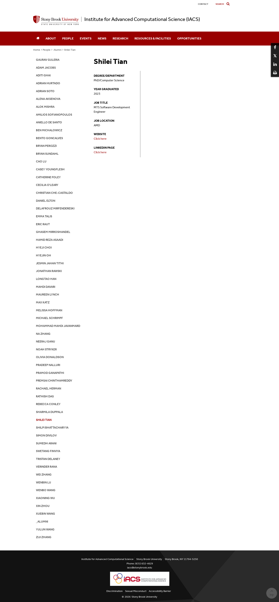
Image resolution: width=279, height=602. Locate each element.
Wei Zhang (44, 474)
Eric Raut (43, 224)
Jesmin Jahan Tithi (50, 263)
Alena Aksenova (48, 99)
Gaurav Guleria (47, 59)
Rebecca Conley (48, 404)
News (102, 38)
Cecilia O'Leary (47, 185)
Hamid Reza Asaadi (49, 240)
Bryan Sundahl (47, 153)
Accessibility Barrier (160, 591)
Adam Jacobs (46, 67)
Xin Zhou (43, 506)
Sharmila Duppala (49, 412)
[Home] (37, 39)
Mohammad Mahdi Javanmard (58, 326)
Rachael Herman (48, 388)
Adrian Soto (45, 91)
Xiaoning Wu (45, 498)
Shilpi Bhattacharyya (52, 427)
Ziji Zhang (43, 537)
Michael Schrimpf (49, 318)
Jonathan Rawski (49, 271)
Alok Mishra (45, 106)
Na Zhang (43, 334)
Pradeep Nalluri (48, 365)
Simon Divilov (46, 435)
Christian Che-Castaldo (54, 193)
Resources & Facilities (152, 38)
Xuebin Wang (45, 513)
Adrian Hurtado (48, 83)
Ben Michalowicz (49, 130)
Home (36, 49)
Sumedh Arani (46, 443)
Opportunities (189, 38)
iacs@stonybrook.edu (139, 567)
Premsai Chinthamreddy (54, 380)
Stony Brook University (144, 596)
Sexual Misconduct (135, 591)
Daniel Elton (45, 200)
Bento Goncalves (49, 138)
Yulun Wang (45, 529)
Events (86, 38)
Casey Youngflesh (50, 169)
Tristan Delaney (48, 459)
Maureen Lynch (47, 294)
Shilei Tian (70, 49)
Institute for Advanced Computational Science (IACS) (142, 19)
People (68, 38)
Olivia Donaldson (50, 357)
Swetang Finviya (48, 451)
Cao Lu (41, 161)
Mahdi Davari (45, 287)
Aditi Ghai (43, 75)
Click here (100, 138)
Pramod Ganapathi (50, 373)
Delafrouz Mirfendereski (55, 208)
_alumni (42, 521)
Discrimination (114, 591)
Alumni (57, 49)
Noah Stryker (46, 349)
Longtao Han (46, 279)
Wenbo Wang (45, 490)
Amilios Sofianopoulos (54, 114)
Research (120, 38)
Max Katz (43, 302)
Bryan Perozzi (46, 146)
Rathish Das (45, 396)
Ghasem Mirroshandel (53, 232)
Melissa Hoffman (49, 310)
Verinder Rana (46, 466)
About (50, 38)
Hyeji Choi (44, 247)
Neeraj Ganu (45, 341)
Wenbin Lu (43, 482)
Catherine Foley (48, 177)
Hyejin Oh (43, 255)
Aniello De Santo (49, 122)
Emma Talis (44, 216)
